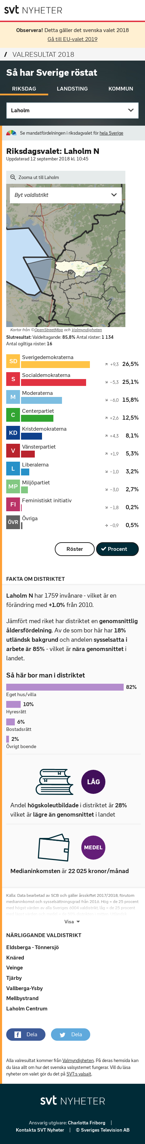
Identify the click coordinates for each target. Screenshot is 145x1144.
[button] (25, 1034)
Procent (117, 549)
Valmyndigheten (87, 329)
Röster (74, 549)
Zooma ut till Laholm (34, 177)
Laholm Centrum (27, 1008)
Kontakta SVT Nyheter (40, 1130)
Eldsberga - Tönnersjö (32, 947)
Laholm (20, 110)
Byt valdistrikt (31, 195)
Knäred (15, 957)
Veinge (14, 967)
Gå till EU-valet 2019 (72, 39)
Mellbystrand (22, 998)
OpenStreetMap (48, 329)
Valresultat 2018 (39, 54)
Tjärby (14, 978)
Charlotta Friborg (87, 1123)
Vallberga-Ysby (24, 988)
